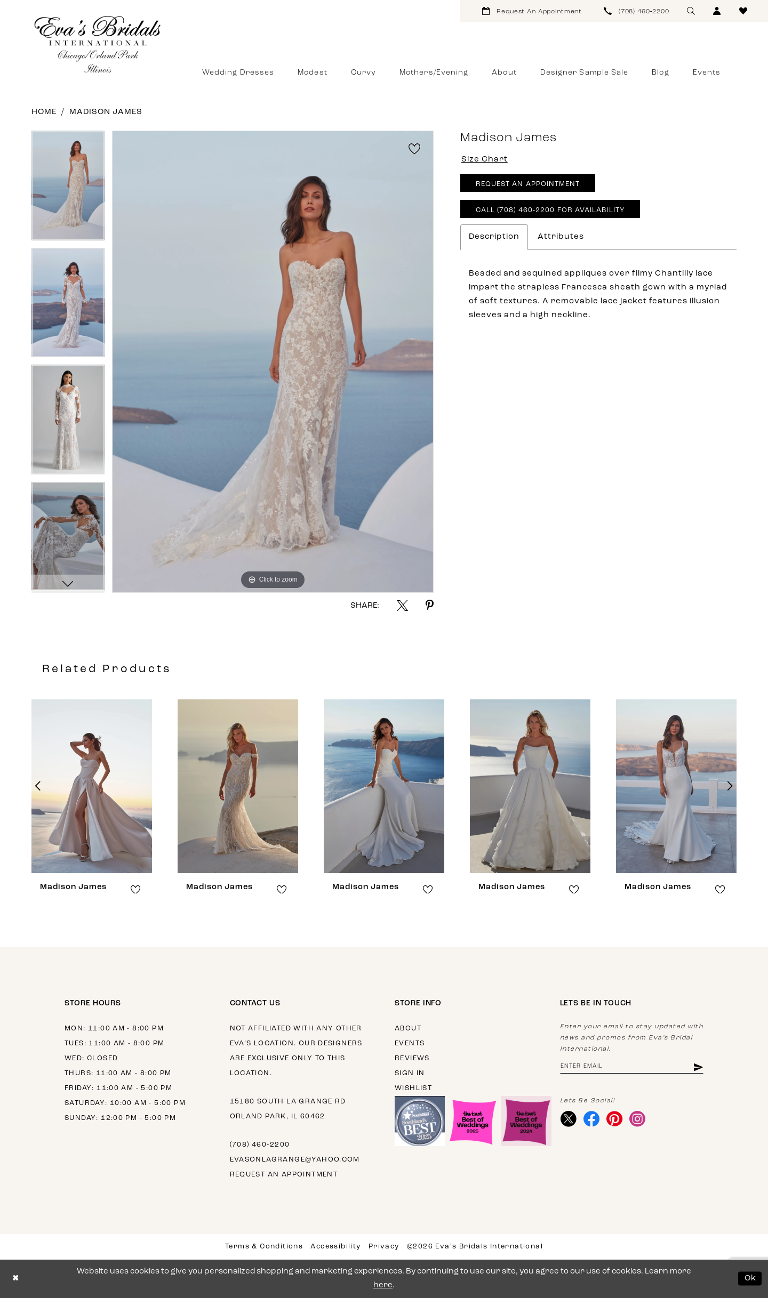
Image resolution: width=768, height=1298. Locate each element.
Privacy (384, 1246)
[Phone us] (636, 11)
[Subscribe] (697, 1067)
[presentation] (91, 786)
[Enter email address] (631, 1067)
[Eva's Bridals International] (98, 44)
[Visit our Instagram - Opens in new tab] (637, 1118)
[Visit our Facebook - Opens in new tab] (592, 1118)
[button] (717, 11)
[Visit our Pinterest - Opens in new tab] (614, 1118)
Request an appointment (284, 1174)
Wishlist (413, 1088)
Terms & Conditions (264, 1246)
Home (44, 112)
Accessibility (335, 1246)
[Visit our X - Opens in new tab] (569, 1118)
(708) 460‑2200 (260, 1144)
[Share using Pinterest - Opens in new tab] (430, 605)
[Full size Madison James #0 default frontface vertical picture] (273, 361)
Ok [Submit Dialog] (751, 1279)
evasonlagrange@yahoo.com (295, 1159)
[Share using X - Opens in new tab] (402, 605)
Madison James (105, 112)
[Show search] (691, 11)
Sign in (410, 1073)
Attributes (561, 237)
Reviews (412, 1058)
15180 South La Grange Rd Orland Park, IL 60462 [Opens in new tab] (288, 1109)
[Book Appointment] (532, 11)
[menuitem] (532, 11)
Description (494, 237)
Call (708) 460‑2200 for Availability (550, 210)
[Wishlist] (743, 11)
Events (410, 1043)
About (408, 1028)
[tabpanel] (68, 189)
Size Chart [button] (484, 160)
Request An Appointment (528, 184)
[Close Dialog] (15, 1278)
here (383, 1285)
